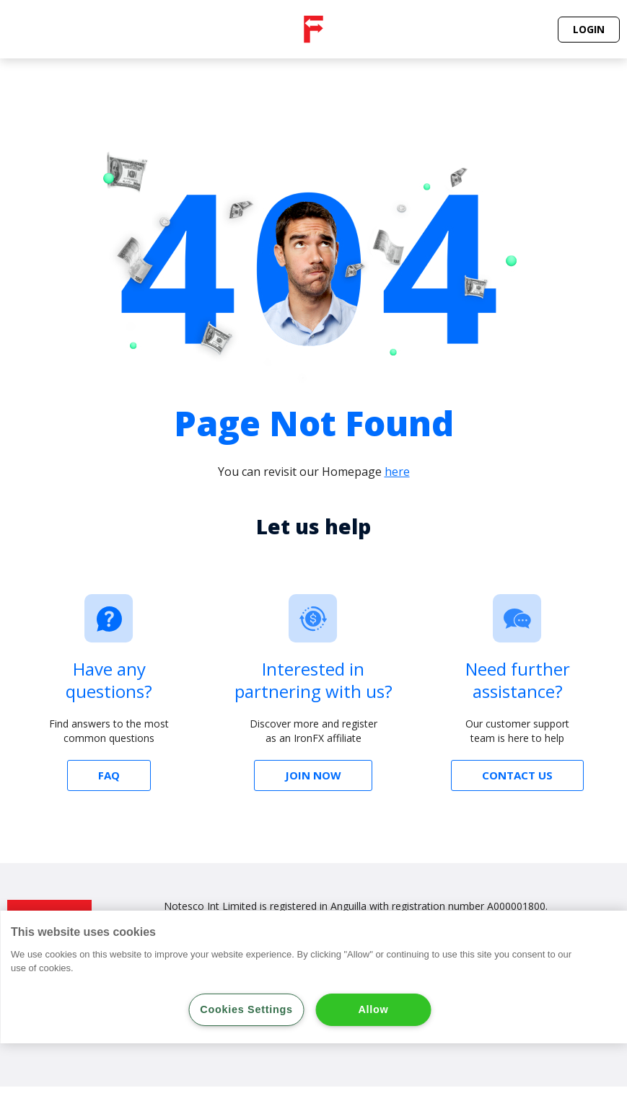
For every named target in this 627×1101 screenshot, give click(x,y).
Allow (374, 1009)
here (397, 471)
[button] (589, 30)
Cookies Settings (246, 1009)
